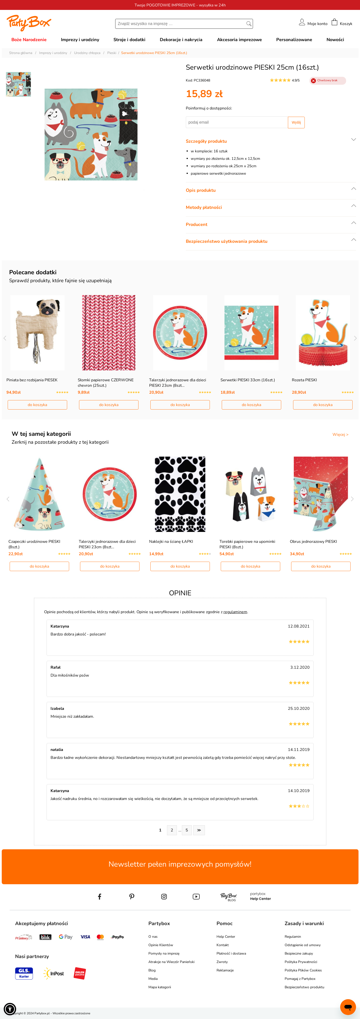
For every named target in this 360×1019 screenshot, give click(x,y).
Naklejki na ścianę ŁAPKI (171, 541)
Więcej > (340, 434)
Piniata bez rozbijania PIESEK (31, 380)
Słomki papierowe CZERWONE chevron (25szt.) (106, 382)
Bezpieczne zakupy (299, 953)
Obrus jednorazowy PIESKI (313, 541)
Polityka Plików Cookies (303, 970)
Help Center (226, 936)
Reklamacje (225, 970)
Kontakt (223, 945)
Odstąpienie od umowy (303, 945)
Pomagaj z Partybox (300, 978)
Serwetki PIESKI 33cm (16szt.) (248, 380)
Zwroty (222, 962)
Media (153, 978)
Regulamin (293, 936)
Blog (152, 970)
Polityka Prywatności (301, 962)
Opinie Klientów (160, 945)
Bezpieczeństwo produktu (304, 987)
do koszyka (37, 405)
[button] (10, 1009)
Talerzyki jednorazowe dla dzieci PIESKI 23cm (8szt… (177, 382)
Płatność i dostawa (231, 953)
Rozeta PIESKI (304, 380)
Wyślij (296, 122)
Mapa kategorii (159, 987)
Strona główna (20, 53)
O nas (153, 936)
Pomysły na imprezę (163, 953)
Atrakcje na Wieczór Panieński (171, 962)
